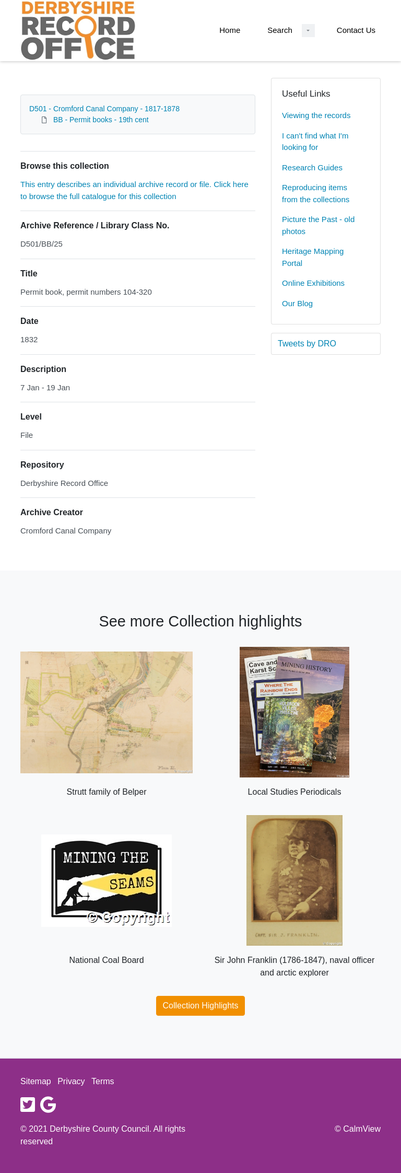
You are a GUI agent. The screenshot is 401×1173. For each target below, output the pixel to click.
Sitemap (35, 1081)
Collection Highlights (201, 1005)
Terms (102, 1081)
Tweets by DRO (307, 343)
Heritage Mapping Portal (313, 257)
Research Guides (312, 167)
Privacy (71, 1081)
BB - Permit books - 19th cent (101, 119)
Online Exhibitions (313, 282)
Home (229, 30)
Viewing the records (316, 115)
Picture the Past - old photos (318, 225)
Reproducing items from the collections (315, 193)
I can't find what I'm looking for (315, 141)
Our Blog (297, 303)
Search (279, 30)
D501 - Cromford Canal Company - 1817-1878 (104, 108)
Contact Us (356, 30)
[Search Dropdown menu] (308, 30)
